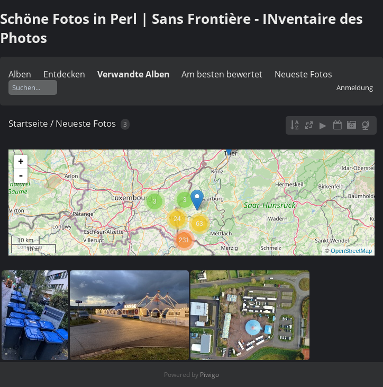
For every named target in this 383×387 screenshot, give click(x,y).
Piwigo (209, 374)
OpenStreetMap (351, 251)
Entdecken (64, 74)
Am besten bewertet (221, 74)
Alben (19, 74)
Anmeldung (354, 87)
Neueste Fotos (303, 74)
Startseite (28, 123)
